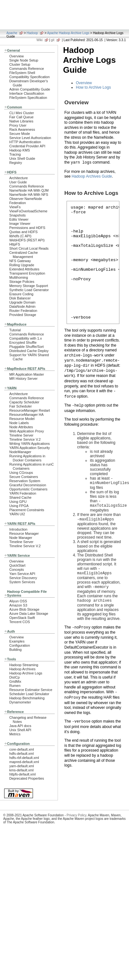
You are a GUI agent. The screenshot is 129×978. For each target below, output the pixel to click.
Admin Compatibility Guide (29, 89)
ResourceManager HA (26, 414)
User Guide (18, 182)
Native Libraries (21, 121)
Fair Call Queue (21, 117)
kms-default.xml (21, 770)
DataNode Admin (22, 306)
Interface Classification (26, 93)
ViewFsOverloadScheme (28, 211)
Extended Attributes (24, 269)
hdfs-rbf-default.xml (24, 758)
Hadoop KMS (19, 150)
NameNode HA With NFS (28, 194)
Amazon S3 (18, 605)
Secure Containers (23, 477)
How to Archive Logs (93, 87)
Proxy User (18, 125)
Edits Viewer (18, 219)
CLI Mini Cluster (21, 113)
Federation (17, 203)
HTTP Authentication (25, 142)
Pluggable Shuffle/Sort (26, 347)
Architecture (18, 178)
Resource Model (22, 419)
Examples (17, 641)
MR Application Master (26, 374)
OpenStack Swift (22, 618)
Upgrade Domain (22, 302)
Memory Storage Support (28, 286)
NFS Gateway (20, 261)
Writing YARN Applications (29, 443)
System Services (22, 582)
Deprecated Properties (26, 778)
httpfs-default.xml (22, 774)
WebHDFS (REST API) (26, 240)
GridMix (15, 681)
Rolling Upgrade (21, 265)
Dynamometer (20, 702)
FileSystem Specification (28, 97)
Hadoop (32, 33)
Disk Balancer (20, 298)
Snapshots (17, 215)
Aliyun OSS (18, 601)
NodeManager (20, 452)
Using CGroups (21, 472)
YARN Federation (22, 493)
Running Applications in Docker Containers (27, 458)
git (52, 40)
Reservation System (24, 481)
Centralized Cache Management (23, 255)
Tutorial (15, 330)
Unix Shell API (20, 730)
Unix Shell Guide (22, 158)
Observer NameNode (25, 199)
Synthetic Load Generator (29, 290)
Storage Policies (21, 281)
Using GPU (18, 502)
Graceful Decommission (27, 485)
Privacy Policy (76, 815)
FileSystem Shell (22, 73)
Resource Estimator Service (30, 690)
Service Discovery (23, 578)
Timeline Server (21, 435)
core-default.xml (21, 749)
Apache (11, 33)
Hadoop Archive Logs (25, 673)
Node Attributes (21, 427)
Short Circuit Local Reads (29, 248)
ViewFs (14, 207)
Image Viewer (19, 223)
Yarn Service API (22, 574)
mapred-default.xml (24, 762)
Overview (16, 56)
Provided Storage (22, 315)
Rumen (14, 686)
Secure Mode (19, 134)
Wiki (39, 40)
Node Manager (20, 538)
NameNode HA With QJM (29, 190)
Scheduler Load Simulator (29, 694)
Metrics (14, 734)
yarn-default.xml (21, 766)
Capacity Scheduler (24, 402)
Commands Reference (26, 68)
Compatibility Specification (29, 77)
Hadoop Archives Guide (92, 176)
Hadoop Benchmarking (26, 698)
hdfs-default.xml (21, 753)
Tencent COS (19, 622)
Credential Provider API (27, 146)
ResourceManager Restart (29, 410)
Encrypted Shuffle (22, 342)
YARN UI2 (17, 514)
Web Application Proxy (26, 431)
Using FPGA (18, 506)
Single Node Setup (23, 60)
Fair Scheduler (20, 406)
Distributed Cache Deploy (29, 351)
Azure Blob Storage (24, 609)
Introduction (18, 529)
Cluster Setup (19, 64)
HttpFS (14, 244)
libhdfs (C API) (20, 236)
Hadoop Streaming (23, 665)
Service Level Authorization (30, 138)
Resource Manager (24, 533)
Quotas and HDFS (23, 232)
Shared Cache (20, 497)
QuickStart (17, 565)
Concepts (16, 569)
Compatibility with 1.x (25, 338)
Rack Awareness (22, 129)
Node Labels (19, 423)
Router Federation (23, 311)
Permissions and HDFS (27, 228)
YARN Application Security (29, 448)
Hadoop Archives (22, 669)
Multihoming (18, 277)
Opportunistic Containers (28, 489)
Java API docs (20, 726)
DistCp (14, 677)
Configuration (19, 645)
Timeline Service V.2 (25, 439)
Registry (15, 163)
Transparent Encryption (27, 273)
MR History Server (23, 378)
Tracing (15, 154)
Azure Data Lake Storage (28, 613)
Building (15, 649)
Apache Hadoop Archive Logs (68, 33)
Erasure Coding (21, 294)
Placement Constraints (26, 510)
